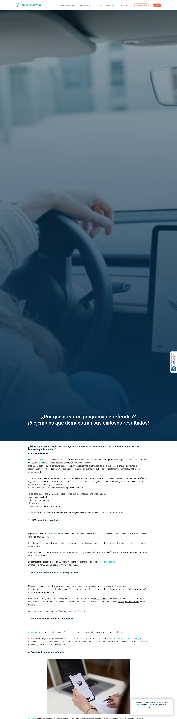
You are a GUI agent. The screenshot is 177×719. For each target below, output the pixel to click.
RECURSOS (110, 5)
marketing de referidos (40, 459)
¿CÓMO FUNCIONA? (67, 5)
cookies (139, 704)
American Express (36, 632)
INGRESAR (124, 5)
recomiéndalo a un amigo (129, 638)
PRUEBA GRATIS (140, 5)
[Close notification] (171, 700)
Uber (55, 534)
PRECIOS (98, 5)
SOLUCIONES (84, 5)
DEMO (157, 5)
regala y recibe (108, 562)
